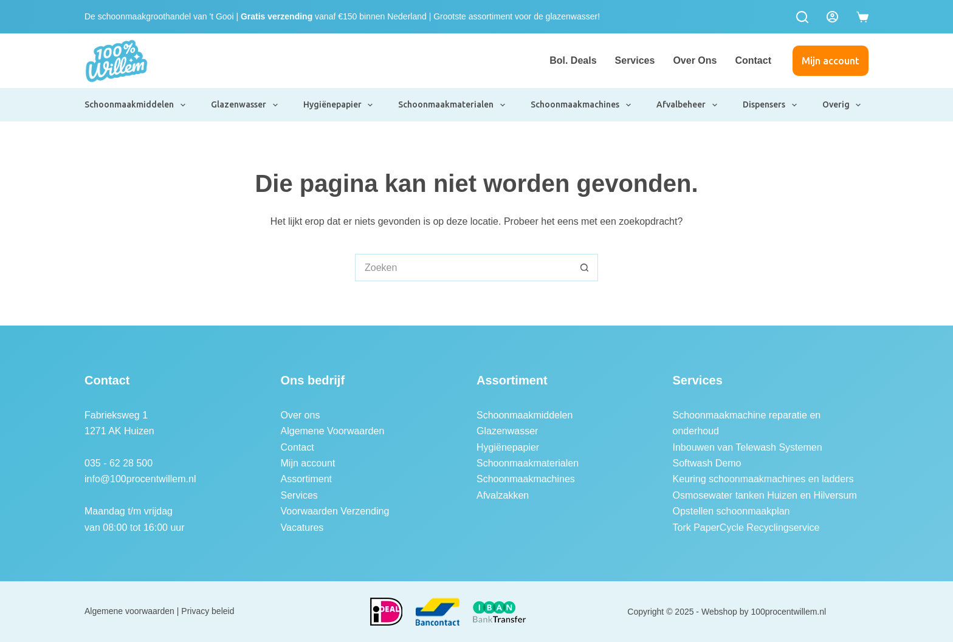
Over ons (695, 60)
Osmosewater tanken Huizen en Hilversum (765, 495)
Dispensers (770, 105)
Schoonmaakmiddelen (135, 105)
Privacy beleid (207, 611)
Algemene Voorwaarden (333, 431)
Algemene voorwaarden (129, 611)
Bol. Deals (572, 60)
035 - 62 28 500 (118, 463)
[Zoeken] (802, 17)
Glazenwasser (245, 105)
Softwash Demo (707, 463)
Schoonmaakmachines (581, 105)
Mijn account (830, 60)
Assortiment (306, 479)
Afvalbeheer (687, 105)
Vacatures (302, 527)
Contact (753, 60)
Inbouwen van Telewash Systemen (747, 447)
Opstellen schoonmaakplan (731, 511)
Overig (842, 105)
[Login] (832, 16)
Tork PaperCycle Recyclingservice (746, 527)
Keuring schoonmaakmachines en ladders (763, 479)
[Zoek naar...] (463, 267)
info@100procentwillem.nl (140, 479)
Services (635, 60)
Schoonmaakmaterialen (452, 105)
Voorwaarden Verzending (335, 511)
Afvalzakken (502, 495)
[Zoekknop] (584, 267)
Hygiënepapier (338, 105)
